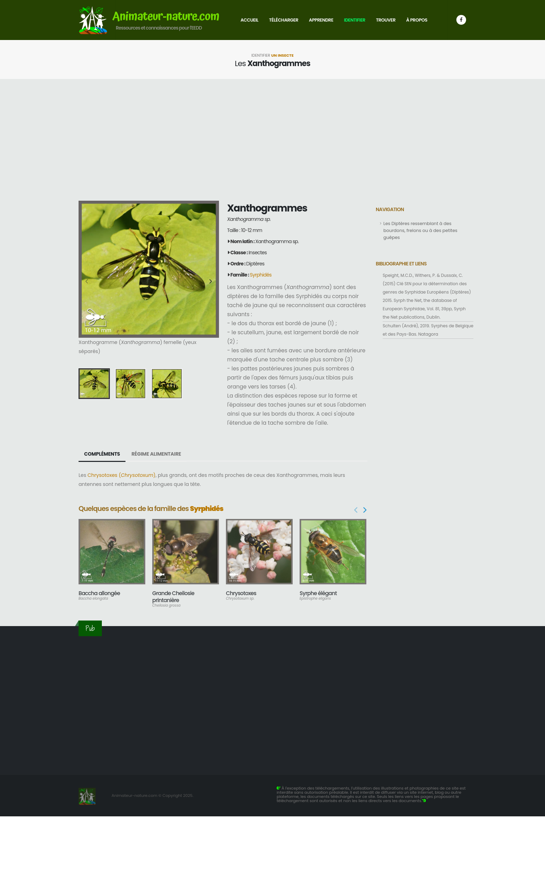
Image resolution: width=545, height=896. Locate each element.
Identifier (354, 20)
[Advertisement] (272, 140)
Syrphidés (260, 274)
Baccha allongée (99, 593)
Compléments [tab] (102, 453)
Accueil (249, 20)
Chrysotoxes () (122, 475)
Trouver (386, 20)
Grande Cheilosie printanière (173, 597)
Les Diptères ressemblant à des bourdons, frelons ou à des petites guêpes (420, 230)
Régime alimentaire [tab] (156, 453)
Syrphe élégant (318, 593)
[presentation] (87, 282)
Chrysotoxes (241, 593)
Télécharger (283, 20)
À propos (417, 20)
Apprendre (321, 20)
